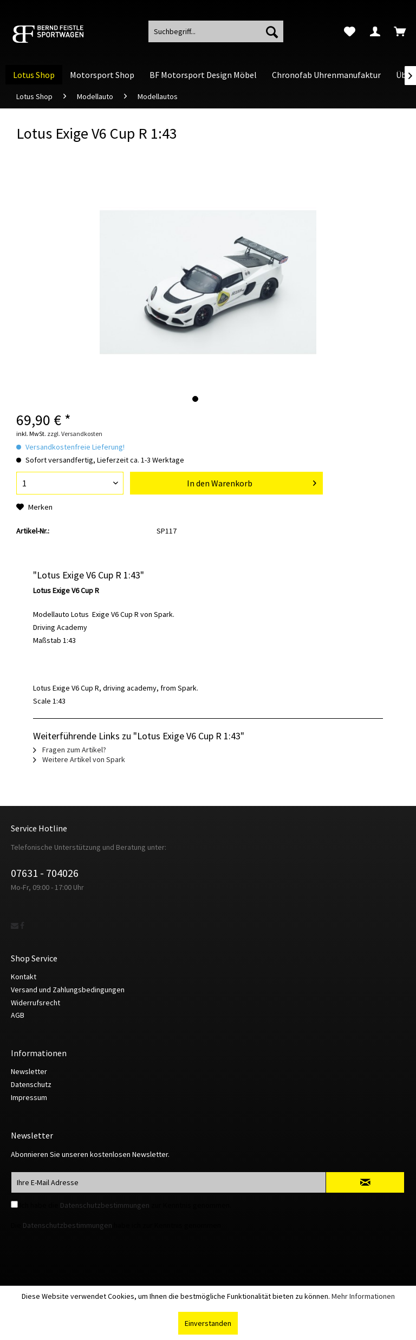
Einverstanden (208, 1323)
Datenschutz (31, 1084)
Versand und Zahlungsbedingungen (68, 989)
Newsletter (29, 1071)
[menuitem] (349, 31)
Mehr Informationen (363, 1296)
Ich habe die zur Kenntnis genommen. (125, 1205)
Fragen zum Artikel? (69, 749)
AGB (17, 1015)
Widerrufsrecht (35, 1002)
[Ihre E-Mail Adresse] (168, 1182)
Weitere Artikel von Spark (79, 759)
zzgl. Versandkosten (74, 434)
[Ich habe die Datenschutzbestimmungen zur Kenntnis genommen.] (14, 1204)
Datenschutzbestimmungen (105, 1205)
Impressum (29, 1097)
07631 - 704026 (45, 873)
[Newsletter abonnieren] (365, 1182)
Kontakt (23, 976)
